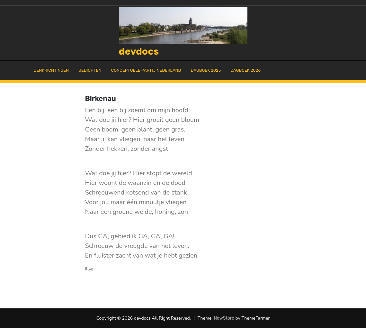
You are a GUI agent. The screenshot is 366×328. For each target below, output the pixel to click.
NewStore (224, 318)
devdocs (139, 51)
